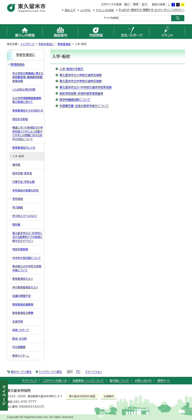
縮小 (127, 4)
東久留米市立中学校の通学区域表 (80, 81)
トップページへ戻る (50, 371)
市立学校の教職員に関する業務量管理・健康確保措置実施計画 (27, 77)
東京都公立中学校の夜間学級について (26, 268)
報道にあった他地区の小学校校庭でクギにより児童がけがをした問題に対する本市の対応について (27, 133)
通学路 (16, 164)
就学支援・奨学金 (22, 173)
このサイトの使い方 (55, 380)
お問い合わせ (143, 380)
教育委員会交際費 (22, 313)
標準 (135, 4)
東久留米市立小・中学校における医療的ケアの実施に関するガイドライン (27, 237)
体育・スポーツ (20, 330)
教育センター (20, 356)
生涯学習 (17, 321)
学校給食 (17, 199)
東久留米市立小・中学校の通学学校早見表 (85, 87)
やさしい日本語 (105, 10)
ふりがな (85, 10)
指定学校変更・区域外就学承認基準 (81, 93)
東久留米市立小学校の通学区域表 (80, 75)
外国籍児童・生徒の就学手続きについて (84, 105)
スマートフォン (93, 371)
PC (78, 371)
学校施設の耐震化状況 (25, 190)
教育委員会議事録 (22, 304)
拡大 (144, 4)
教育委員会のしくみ (23, 147)
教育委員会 (64, 44)
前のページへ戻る (21, 371)
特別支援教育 (20, 249)
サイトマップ (29, 380)
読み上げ (70, 10)
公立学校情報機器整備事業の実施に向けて (26, 100)
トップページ (27, 44)
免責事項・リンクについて (88, 380)
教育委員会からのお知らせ (27, 110)
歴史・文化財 (19, 338)
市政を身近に (46, 44)
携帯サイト (163, 380)
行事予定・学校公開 (23, 181)
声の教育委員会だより (25, 287)
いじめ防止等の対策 (23, 89)
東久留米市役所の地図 (82, 396)
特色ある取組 (20, 119)
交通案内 (109, 396)
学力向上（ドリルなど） (24, 216)
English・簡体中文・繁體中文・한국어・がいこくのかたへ (151, 9)
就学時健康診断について (74, 99)
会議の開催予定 (21, 296)
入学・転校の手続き (71, 69)
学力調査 (17, 207)
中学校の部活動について (26, 258)
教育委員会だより (22, 278)
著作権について (119, 380)
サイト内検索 (111, 17)
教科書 (16, 224)
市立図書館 (19, 347)
